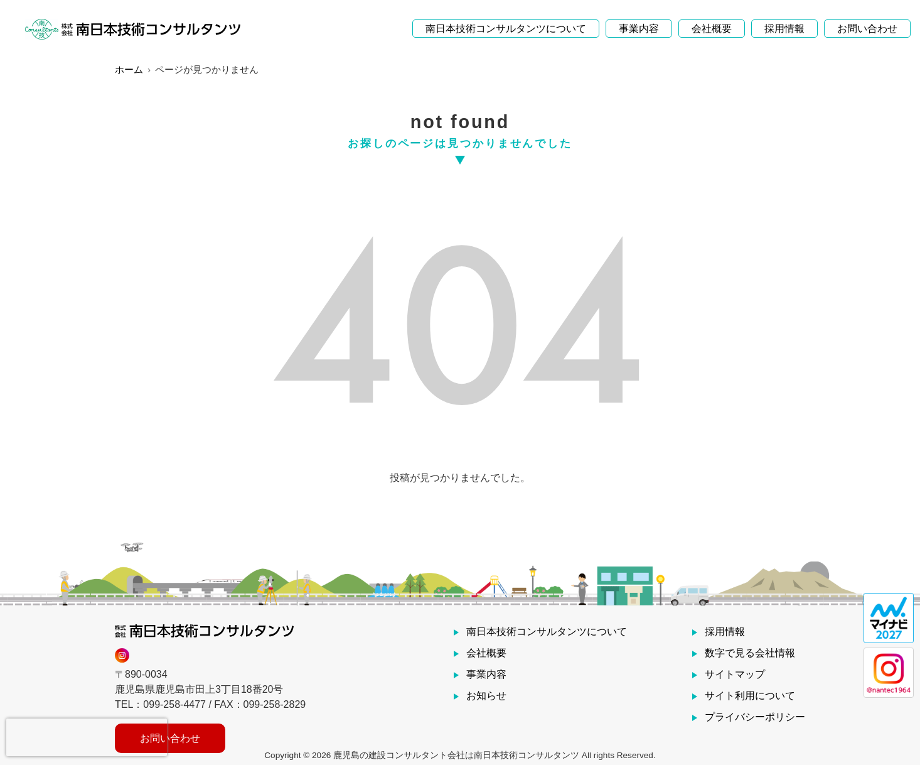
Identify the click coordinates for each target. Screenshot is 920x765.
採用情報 (784, 22)
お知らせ (486, 695)
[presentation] (86, 737)
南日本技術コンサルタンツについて (505, 22)
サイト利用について (750, 695)
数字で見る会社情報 (750, 653)
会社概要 (712, 22)
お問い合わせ (867, 22)
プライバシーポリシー (755, 717)
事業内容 (639, 22)
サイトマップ (735, 674)
